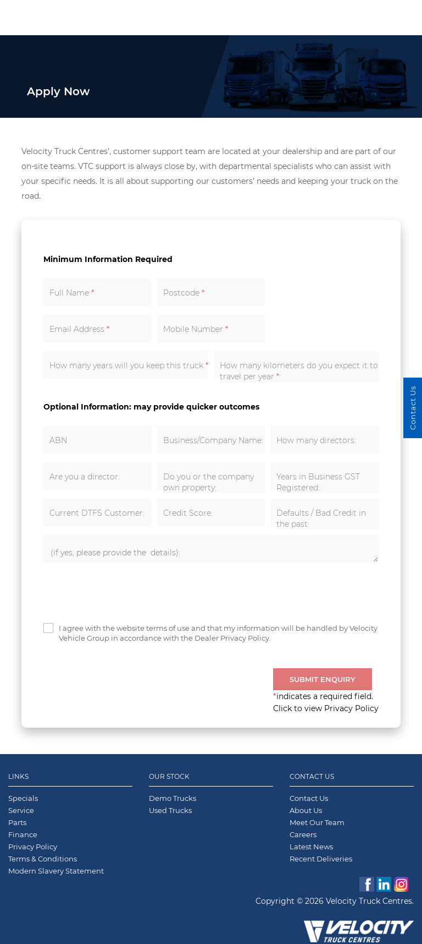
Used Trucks (170, 810)
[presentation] (126, 592)
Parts (17, 822)
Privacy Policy (32, 846)
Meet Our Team (317, 822)
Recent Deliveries (321, 858)
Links (18, 776)
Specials (23, 798)
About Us (306, 810)
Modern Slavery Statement (56, 870)
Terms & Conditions (42, 858)
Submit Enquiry (323, 679)
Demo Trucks (172, 798)
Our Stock (169, 776)
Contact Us (312, 776)
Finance (22, 834)
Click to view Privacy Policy (326, 708)
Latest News (311, 846)
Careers (303, 834)
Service (21, 810)
